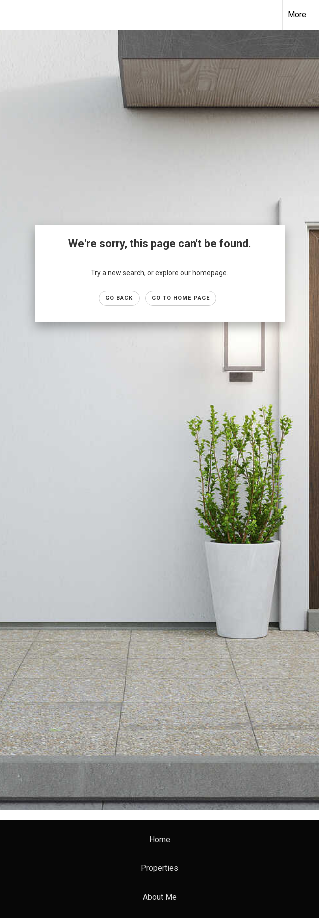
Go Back (119, 298)
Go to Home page (181, 298)
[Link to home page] (13, 15)
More (297, 15)
